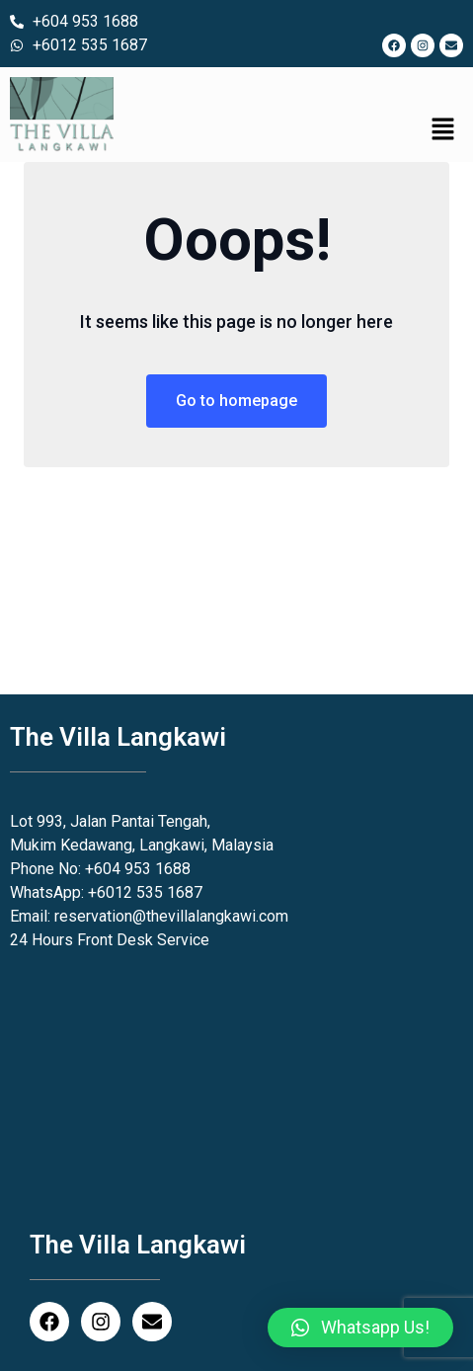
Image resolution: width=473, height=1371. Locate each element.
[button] (443, 130)
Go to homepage (236, 400)
